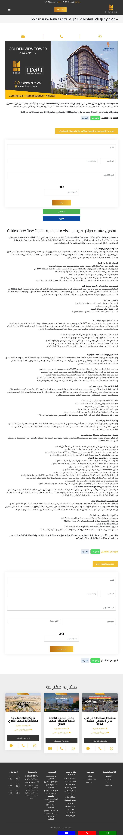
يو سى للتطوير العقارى (51, 777)
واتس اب (95, 118)
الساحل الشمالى (70, 791)
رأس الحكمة (70, 812)
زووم (61, 218)
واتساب (61, 211)
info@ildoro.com (52, 2)
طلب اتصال (60, 9)
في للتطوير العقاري (51, 813)
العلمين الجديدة (70, 781)
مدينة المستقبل (70, 800)
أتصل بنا (85, 118)
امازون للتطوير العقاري (51, 806)
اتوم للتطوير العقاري (51, 790)
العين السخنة (70, 784)
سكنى (89, 776)
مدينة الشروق (70, 806)
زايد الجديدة (70, 809)
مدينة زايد (70, 794)
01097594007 (71, 2)
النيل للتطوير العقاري (51, 818)
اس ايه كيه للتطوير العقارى (51, 800)
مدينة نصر (70, 803)
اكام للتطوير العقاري (51, 781)
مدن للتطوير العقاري (51, 810)
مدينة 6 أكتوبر (70, 797)
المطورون (108, 785)
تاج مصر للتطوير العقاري (51, 786)
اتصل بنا (108, 782)
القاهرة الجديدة (70, 787)
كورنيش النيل (70, 815)
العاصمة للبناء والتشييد (51, 795)
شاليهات (89, 782)
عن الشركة (108, 779)
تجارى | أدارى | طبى (89, 779)
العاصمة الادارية (70, 778)
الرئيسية (109, 776)
